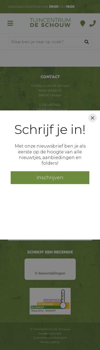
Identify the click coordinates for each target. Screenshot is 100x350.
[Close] (92, 118)
